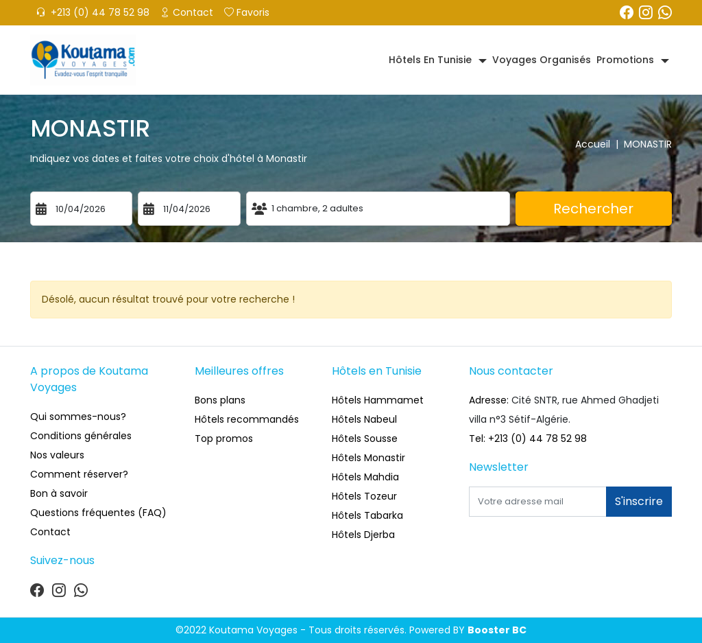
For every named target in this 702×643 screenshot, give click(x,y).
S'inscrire (639, 501)
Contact (186, 12)
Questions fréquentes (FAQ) (98, 512)
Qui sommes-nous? (78, 416)
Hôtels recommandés (247, 419)
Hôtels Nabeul (364, 419)
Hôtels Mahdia (365, 477)
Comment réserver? (79, 474)
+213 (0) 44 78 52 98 (92, 12)
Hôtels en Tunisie (430, 60)
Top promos (224, 438)
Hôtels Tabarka (367, 515)
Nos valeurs (57, 455)
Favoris (246, 12)
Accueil (599, 144)
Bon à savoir (59, 493)
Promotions (625, 60)
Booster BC (497, 630)
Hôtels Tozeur (364, 496)
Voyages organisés (541, 60)
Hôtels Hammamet (378, 400)
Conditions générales (81, 436)
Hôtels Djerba (363, 534)
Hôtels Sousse (365, 438)
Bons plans (220, 400)
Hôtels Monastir (368, 458)
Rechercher (593, 208)
